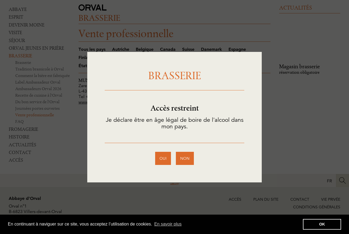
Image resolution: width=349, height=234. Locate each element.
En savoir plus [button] (168, 224)
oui (163, 158)
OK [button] (322, 224)
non (184, 158)
